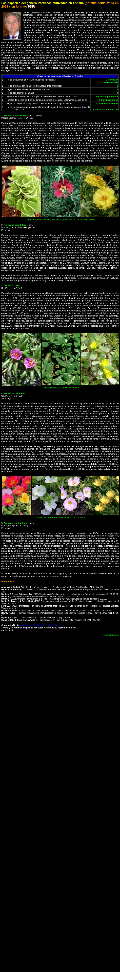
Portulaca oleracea (14, 393)
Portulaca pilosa (12, 285)
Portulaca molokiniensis (17, 115)
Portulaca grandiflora (15, 225)
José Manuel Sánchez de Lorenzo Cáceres (41, 625)
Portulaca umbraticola (15, 523)
